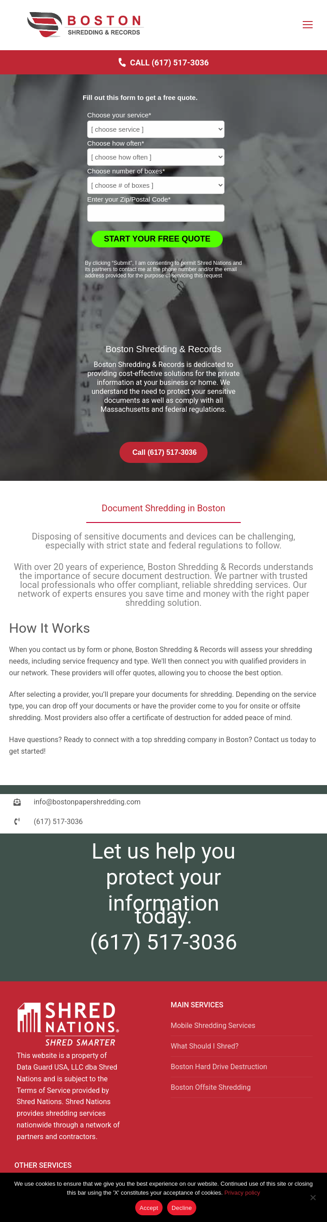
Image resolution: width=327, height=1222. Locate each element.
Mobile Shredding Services (213, 1025)
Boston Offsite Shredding (211, 1087)
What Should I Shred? (205, 1046)
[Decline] (312, 1200)
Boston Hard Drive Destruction (219, 1066)
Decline (182, 1208)
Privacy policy (242, 1192)
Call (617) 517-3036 (163, 62)
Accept (149, 1208)
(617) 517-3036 (163, 942)
